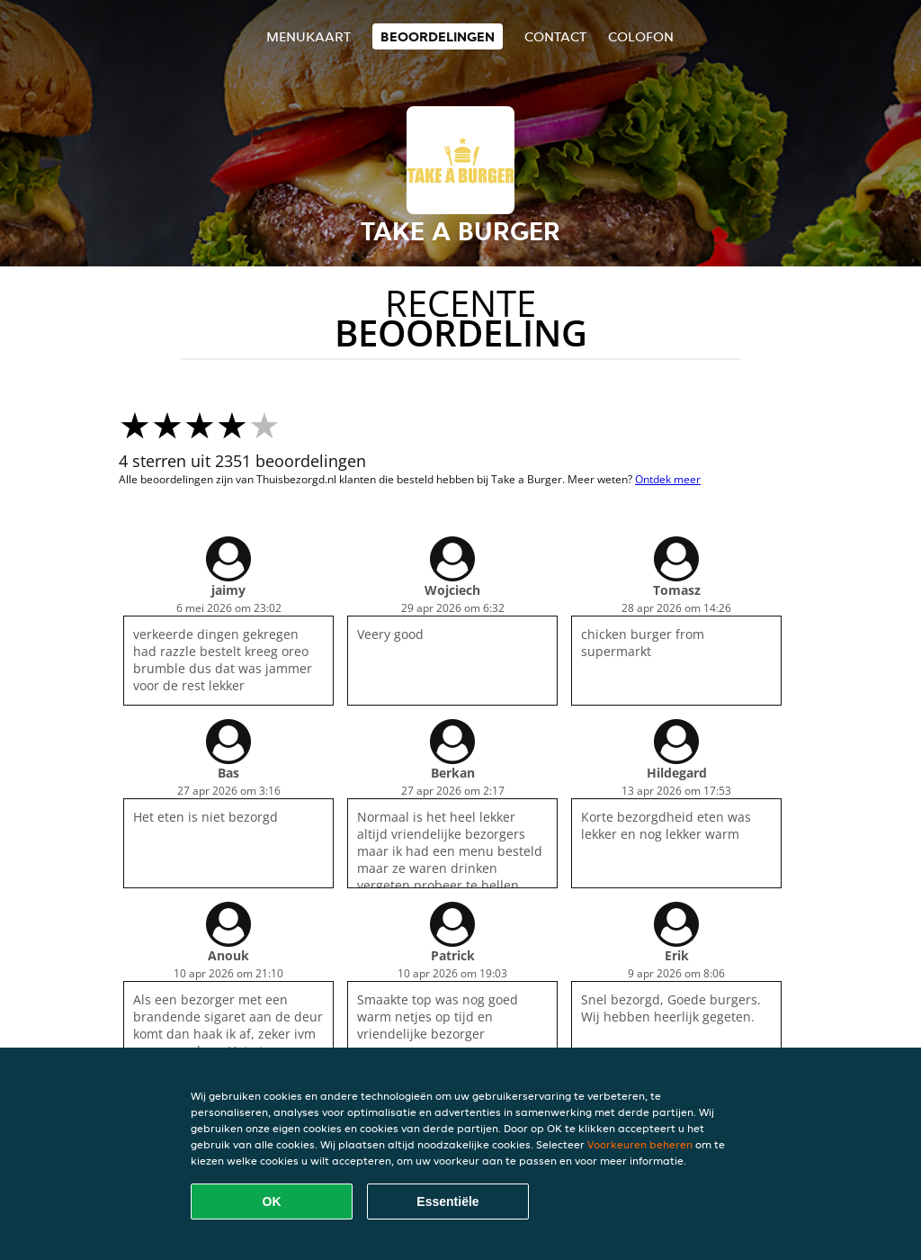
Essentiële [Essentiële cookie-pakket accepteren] (447, 1201)
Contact (555, 36)
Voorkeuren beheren (640, 1144)
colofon (641, 36)
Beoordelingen (437, 36)
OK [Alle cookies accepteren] (272, 1201)
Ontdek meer (668, 479)
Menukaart (308, 36)
